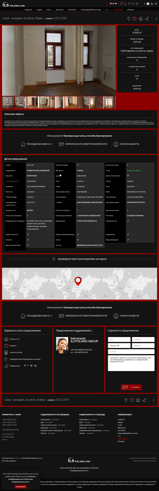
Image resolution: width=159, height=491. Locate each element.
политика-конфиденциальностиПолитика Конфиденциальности (22, 479)
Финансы (59, 10)
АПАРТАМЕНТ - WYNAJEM (88, 419)
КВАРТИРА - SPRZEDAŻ (49, 428)
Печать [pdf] (12, 339)
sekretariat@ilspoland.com (81, 349)
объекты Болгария (150, 482)
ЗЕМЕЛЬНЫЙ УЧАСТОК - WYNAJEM (91, 425)
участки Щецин (83, 482)
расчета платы (13, 352)
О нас (49, 10)
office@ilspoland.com (10, 429)
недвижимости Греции (106, 484)
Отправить (131, 387)
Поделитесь (15, 366)
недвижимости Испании (57, 484)
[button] (114, 28)
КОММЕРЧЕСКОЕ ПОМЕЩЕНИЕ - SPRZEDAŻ (56, 430)
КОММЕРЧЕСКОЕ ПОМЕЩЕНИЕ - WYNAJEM (94, 430)
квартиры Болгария (111, 482)
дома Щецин (49, 482)
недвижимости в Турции (74, 484)
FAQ (107, 10)
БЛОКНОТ (130, 10)
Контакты (72, 10)
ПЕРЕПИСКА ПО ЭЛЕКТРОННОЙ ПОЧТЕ (83, 144)
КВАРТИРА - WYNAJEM (87, 428)
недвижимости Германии (90, 484)
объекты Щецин (72, 482)
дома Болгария (124, 482)
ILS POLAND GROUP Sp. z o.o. (32, 458)
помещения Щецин (60, 482)
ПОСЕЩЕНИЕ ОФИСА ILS (37, 144)
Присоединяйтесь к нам (91, 10)
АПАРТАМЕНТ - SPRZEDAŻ (50, 419)
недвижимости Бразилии (123, 484)
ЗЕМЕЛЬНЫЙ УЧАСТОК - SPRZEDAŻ (53, 425)
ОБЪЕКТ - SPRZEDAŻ (48, 433)
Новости (28, 10)
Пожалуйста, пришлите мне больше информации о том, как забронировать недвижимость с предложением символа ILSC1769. (131, 363)
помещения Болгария (136, 482)
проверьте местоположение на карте (22, 359)
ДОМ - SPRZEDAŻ (47, 422)
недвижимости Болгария (97, 482)
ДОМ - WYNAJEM (85, 422)
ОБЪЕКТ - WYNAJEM (86, 433)
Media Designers (151, 461)
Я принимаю (20, 487)
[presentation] (131, 377)
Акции (39, 10)
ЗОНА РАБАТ (117, 10)
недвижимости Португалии (40, 484)
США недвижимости (138, 484)
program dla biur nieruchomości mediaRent (142, 458)
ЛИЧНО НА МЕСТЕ (126, 144)
